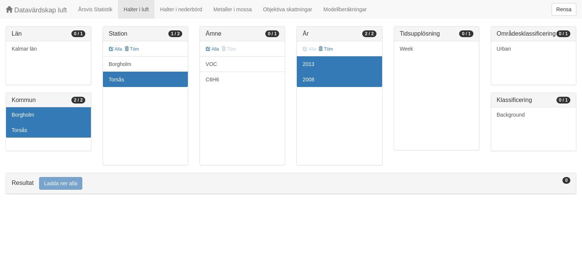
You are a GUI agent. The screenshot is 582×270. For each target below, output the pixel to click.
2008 (308, 79)
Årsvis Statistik (95, 9)
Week (406, 49)
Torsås (19, 130)
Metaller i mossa (232, 9)
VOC (211, 64)
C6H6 (212, 79)
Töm (131, 49)
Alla (115, 49)
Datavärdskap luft (36, 10)
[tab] (291, 183)
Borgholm (23, 115)
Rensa (563, 9)
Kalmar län (24, 49)
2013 (308, 64)
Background (511, 115)
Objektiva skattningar (287, 9)
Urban (504, 49)
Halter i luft (136, 9)
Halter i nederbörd (181, 9)
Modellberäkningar (345, 9)
